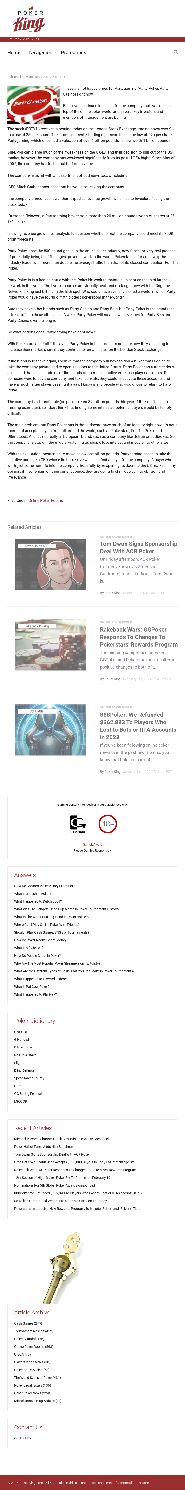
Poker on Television (28, 1370)
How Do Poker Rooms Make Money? (41, 940)
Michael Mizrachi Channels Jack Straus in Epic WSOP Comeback (62, 1139)
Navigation (40, 52)
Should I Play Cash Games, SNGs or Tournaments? (51, 932)
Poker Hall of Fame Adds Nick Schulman (44, 1147)
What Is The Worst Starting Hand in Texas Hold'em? (52, 917)
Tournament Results (29, 1331)
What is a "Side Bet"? (29, 948)
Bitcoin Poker (24, 1047)
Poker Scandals (25, 1339)
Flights (19, 1063)
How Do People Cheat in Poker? (37, 956)
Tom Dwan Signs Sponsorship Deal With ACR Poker (52, 1154)
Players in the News (28, 1362)
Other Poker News (27, 1393)
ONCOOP (21, 1032)
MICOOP (20, 1101)
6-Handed (21, 1039)
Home (13, 52)
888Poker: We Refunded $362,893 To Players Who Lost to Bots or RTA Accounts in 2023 (79, 1193)
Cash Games (23, 1323)
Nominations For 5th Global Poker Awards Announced (54, 1185)
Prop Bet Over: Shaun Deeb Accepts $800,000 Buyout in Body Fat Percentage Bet (74, 1162)
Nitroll (18, 1086)
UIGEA (19, 1354)
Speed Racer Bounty (29, 1078)
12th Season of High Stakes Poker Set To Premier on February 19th (63, 1178)
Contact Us (22, 1438)
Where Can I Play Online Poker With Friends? (47, 925)
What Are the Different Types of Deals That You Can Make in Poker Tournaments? (74, 971)
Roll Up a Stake (25, 1055)
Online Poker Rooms (45, 500)
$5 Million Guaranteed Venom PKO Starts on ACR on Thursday (60, 1201)
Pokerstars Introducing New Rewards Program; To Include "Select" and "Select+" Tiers (77, 1208)
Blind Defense (24, 1070)
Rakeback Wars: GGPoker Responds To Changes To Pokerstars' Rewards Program (139, 638)
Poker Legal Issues (28, 1385)
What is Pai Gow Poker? (32, 986)
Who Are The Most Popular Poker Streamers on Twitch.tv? (57, 963)
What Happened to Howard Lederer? (41, 979)
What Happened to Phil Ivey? (35, 994)
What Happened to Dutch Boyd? (38, 901)
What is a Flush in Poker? (32, 894)
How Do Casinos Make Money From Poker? (46, 886)
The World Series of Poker (33, 1377)
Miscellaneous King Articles (34, 1401)
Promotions (73, 52)
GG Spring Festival (28, 1094)
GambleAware (92, 844)
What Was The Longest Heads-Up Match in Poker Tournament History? (66, 909)
